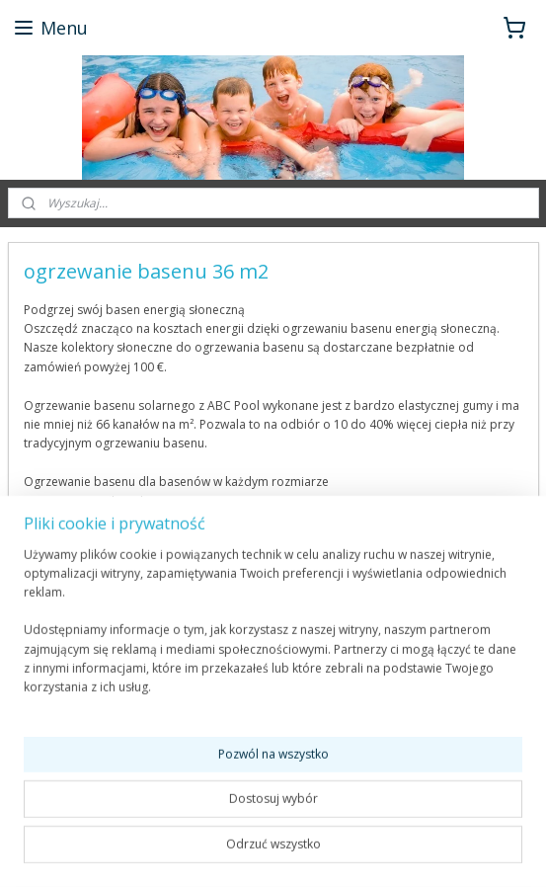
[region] (273, 629)
